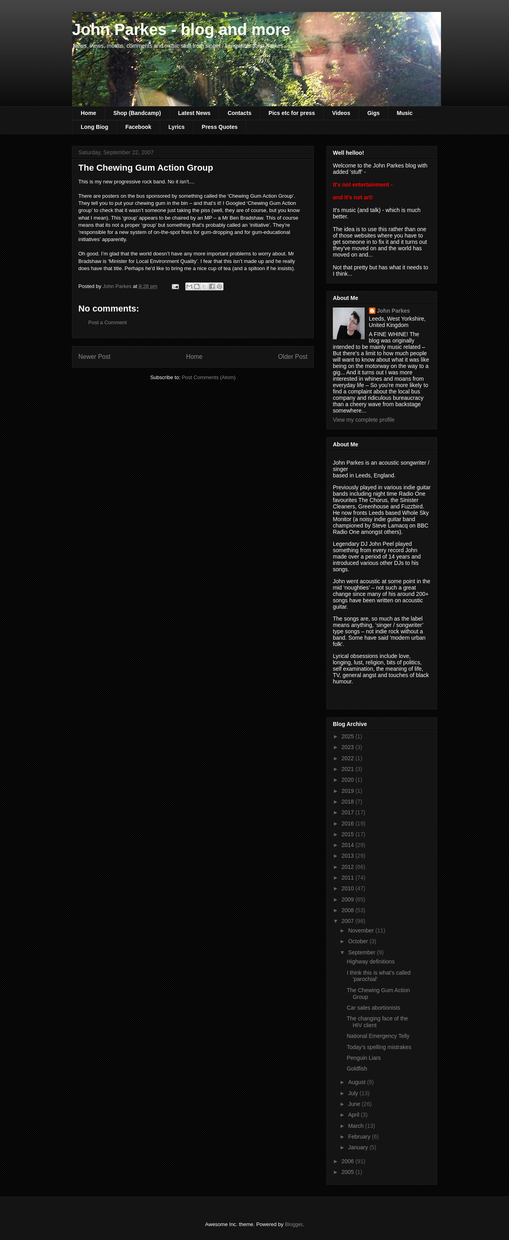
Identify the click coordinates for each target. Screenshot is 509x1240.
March (356, 1126)
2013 (349, 856)
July (353, 1093)
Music (405, 113)
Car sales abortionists (373, 1007)
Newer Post (94, 356)
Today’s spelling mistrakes (379, 1047)
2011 (349, 877)
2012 (349, 867)
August (357, 1082)
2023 (349, 747)
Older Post (292, 356)
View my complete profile (363, 420)
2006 (349, 1161)
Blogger (293, 1224)
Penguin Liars (364, 1058)
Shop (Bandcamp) (137, 113)
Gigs (373, 113)
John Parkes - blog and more (181, 29)
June (354, 1104)
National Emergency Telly (378, 1036)
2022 (349, 758)
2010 (349, 888)
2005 (349, 1172)
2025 (349, 736)
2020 (349, 780)
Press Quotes (219, 127)
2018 (349, 801)
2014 (349, 845)
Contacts (239, 113)
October (358, 941)
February (360, 1136)
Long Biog (94, 127)
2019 (349, 791)
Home (88, 113)
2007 (349, 921)
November (361, 930)
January (358, 1147)
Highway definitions (371, 961)
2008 (349, 910)
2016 (349, 823)
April (354, 1115)
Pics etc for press (291, 113)
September (362, 952)
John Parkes (393, 311)
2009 (349, 899)
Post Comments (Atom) (208, 377)
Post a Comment (107, 322)
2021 (349, 769)
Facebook (138, 127)
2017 (349, 812)
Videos (341, 113)
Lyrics (177, 127)
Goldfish (357, 1068)
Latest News (194, 113)
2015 (349, 834)
